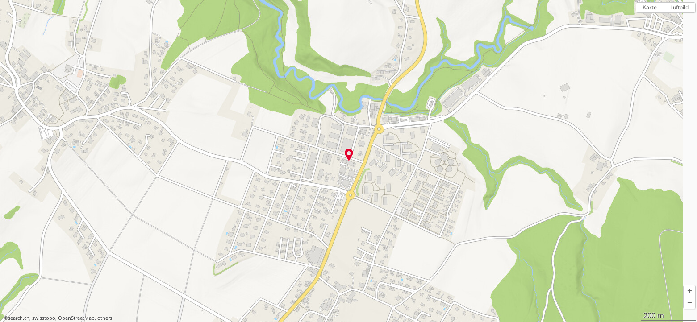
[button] (689, 291)
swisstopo (43, 318)
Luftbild (679, 7)
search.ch (18, 318)
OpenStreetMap (76, 318)
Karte (650, 7)
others (104, 318)
